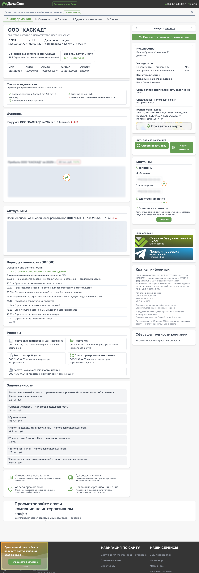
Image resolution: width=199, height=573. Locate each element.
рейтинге (170, 28)
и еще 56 (11, 322)
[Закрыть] (192, 12)
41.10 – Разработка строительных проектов (30, 301)
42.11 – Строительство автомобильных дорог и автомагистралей (42, 309)
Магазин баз (156, 565)
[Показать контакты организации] (164, 37)
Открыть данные (72, 12)
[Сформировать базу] (65, 4)
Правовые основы (111, 560)
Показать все (77, 57)
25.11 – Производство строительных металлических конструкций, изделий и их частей (54, 296)
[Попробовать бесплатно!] (24, 562)
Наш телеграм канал (161, 571)
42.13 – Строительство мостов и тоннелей (30, 318)
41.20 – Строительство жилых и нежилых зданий (33, 305)
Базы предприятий (160, 554)
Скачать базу (108, 565)
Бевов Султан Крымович (152, 52)
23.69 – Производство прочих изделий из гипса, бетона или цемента (44, 292)
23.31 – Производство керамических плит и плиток (35, 283)
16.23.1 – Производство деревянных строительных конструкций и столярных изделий (54, 278)
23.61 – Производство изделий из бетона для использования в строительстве (49, 287)
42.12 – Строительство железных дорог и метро (33, 314)
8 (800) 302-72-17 (176, 3)
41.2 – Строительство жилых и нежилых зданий (36, 271)
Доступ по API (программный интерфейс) (124, 554)
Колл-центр (156, 560)
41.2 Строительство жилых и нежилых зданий (34, 57)
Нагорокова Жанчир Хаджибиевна (156, 70)
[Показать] (163, 219)
